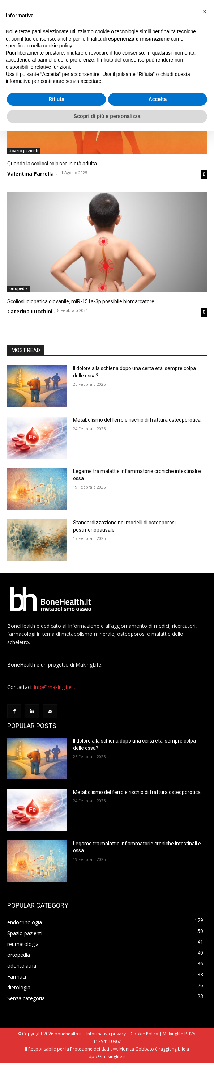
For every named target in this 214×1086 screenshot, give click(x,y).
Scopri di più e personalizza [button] (107, 116)
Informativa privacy (106, 1057)
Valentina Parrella (30, 173)
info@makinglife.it (55, 710)
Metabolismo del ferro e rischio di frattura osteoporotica (137, 420)
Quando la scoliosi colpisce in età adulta (52, 163)
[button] (204, 11)
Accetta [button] (158, 99)
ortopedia (18, 288)
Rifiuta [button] (56, 99)
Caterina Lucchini (29, 311)
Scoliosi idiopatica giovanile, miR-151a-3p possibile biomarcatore (80, 301)
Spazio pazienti (23, 150)
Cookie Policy (144, 1057)
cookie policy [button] (57, 45)
